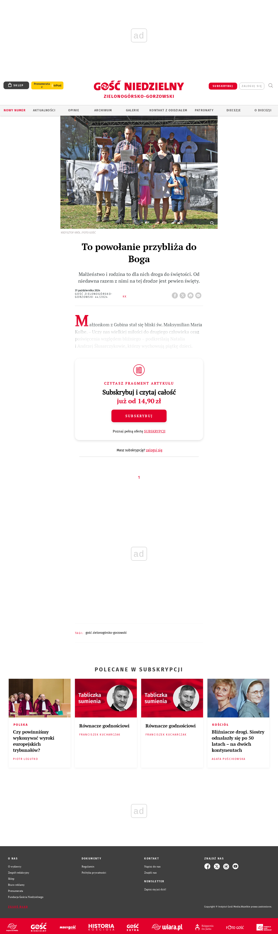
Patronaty (204, 110)
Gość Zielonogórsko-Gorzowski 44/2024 (94, 295)
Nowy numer (15, 110)
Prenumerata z (42, 85)
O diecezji (263, 110)
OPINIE (73, 110)
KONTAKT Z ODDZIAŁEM (168, 110)
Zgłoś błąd (18, 906)
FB (176, 294)
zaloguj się (252, 86)
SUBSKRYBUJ (223, 86)
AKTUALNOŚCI (44, 110)
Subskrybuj (139, 416)
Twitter (183, 294)
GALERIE (132, 110)
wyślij (199, 294)
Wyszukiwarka (270, 86)
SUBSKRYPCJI (154, 431)
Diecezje (234, 110)
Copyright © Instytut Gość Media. (222, 906)
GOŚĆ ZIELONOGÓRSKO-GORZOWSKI (106, 633)
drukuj (191, 294)
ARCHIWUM (103, 110)
